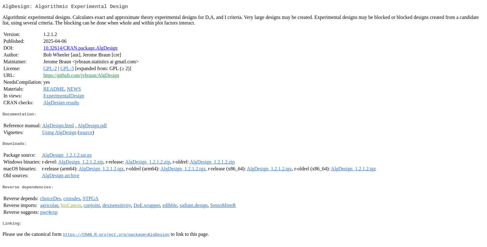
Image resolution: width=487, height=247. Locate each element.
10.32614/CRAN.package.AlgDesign (80, 49)
